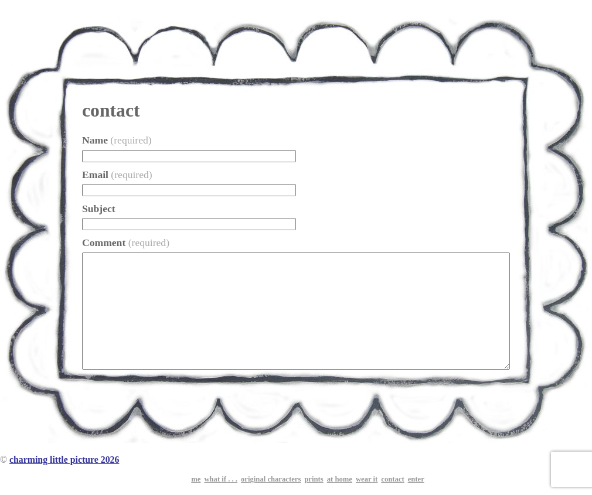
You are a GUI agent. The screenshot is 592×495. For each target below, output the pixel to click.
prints (313, 479)
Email (117, 174)
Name (117, 140)
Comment (125, 242)
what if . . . (220, 479)
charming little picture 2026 (64, 460)
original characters (271, 479)
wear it (366, 479)
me (195, 479)
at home (339, 479)
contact (392, 479)
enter (416, 479)
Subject (98, 208)
